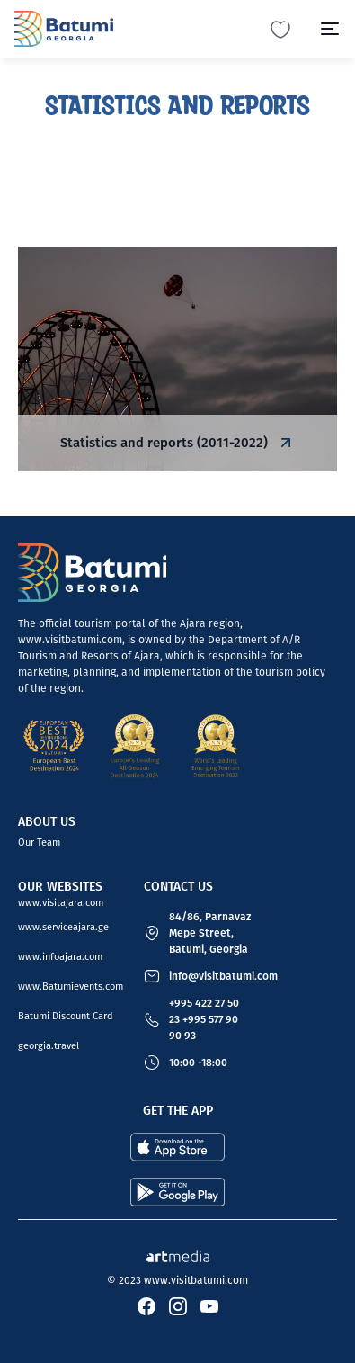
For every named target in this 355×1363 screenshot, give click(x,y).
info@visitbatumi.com (223, 976)
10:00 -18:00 (198, 1062)
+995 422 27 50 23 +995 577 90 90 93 (204, 1019)
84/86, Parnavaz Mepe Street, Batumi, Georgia (210, 932)
